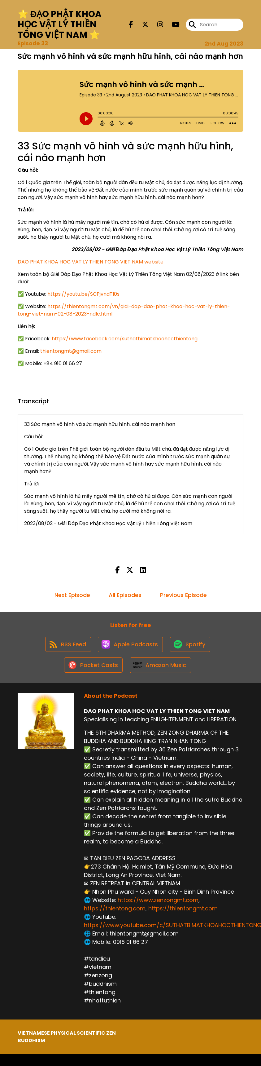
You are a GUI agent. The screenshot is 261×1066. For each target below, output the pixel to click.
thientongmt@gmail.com (71, 351)
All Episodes (125, 595)
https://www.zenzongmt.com (158, 903)
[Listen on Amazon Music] (161, 668)
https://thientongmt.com (183, 911)
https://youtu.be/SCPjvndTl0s (83, 294)
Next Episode (72, 595)
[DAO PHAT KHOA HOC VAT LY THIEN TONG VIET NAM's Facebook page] (131, 25)
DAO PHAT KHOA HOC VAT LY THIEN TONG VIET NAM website (90, 261)
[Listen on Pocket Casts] (92, 668)
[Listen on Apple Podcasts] (130, 645)
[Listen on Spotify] (191, 645)
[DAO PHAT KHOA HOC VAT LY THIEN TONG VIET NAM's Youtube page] (172, 25)
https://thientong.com (115, 911)
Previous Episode (183, 595)
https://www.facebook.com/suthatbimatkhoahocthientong (125, 338)
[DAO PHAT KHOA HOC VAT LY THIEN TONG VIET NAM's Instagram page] (156, 25)
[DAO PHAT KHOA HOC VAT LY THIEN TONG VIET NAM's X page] (141, 25)
